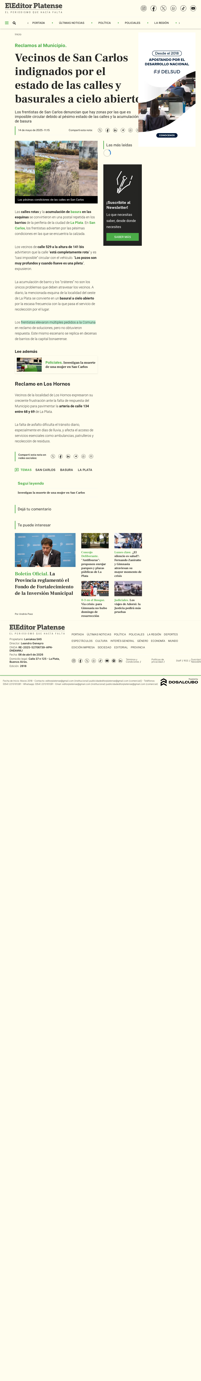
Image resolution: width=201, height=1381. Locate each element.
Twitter (87, 661)
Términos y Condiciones (132, 660)
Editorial (121, 647)
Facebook (80, 661)
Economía (158, 640)
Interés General (122, 640)
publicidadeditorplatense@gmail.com (108, 680)
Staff (178, 660)
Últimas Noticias (71, 22)
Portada (38, 22)
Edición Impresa (83, 647)
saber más (122, 237)
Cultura (101, 640)
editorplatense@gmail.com (59, 680)
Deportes (171, 634)
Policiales (132, 22)
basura (76, 212)
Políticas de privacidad (158, 660)
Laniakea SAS (33, 639)
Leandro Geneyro (32, 643)
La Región (161, 22)
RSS (186, 660)
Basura (66, 470)
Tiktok (100, 661)
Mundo (173, 640)
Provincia (138, 647)
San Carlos (45, 470)
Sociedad (104, 647)
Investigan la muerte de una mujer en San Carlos (51, 493)
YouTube (107, 661)
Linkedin (120, 661)
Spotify (114, 661)
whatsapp (94, 661)
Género (142, 640)
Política (104, 22)
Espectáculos (82, 640)
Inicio (18, 34)
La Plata (76, 223)
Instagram (74, 661)
